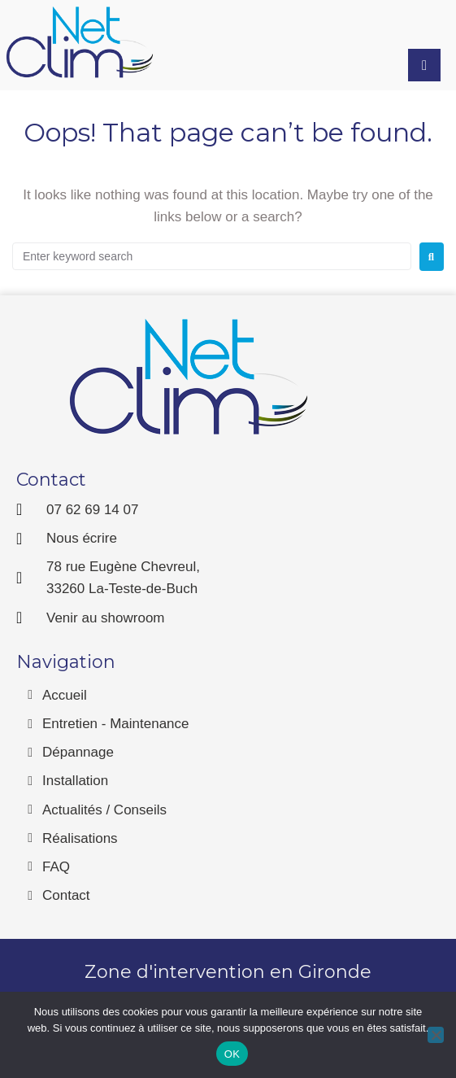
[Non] (436, 1035)
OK (232, 1054)
